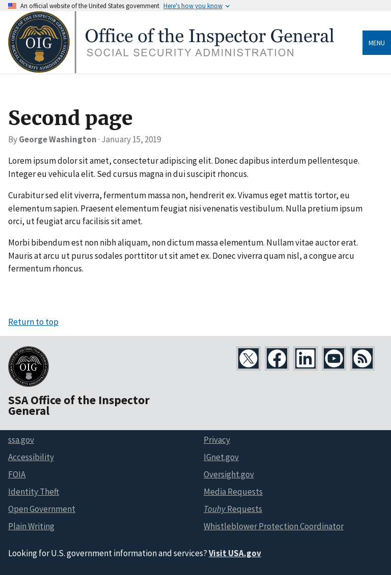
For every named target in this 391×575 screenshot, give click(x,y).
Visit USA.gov (235, 553)
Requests (233, 509)
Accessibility (31, 457)
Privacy (217, 439)
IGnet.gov (221, 457)
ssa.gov (21, 439)
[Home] (171, 70)
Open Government (41, 509)
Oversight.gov (229, 474)
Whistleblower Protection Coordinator (274, 526)
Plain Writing (31, 526)
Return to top (33, 321)
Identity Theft (33, 491)
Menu (377, 42)
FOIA (16, 474)
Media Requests (233, 491)
